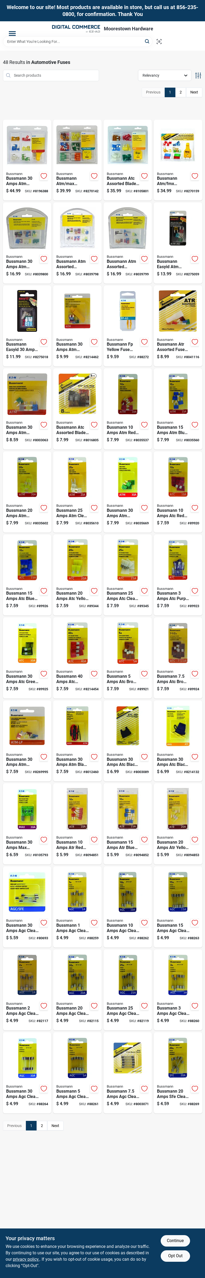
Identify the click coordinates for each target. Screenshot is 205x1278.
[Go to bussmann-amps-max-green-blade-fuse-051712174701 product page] (27, 823)
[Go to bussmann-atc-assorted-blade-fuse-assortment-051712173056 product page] (77, 409)
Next (194, 92)
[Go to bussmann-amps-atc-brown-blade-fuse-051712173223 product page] (128, 658)
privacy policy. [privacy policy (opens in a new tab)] (26, 1259)
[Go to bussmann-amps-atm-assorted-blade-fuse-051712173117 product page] (27, 741)
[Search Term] (77, 41)
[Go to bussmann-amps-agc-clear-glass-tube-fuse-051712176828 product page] (178, 907)
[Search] (147, 41)
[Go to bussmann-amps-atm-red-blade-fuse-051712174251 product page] (128, 409)
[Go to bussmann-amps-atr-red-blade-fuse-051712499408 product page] (77, 823)
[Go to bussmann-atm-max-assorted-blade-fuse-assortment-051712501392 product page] (77, 160)
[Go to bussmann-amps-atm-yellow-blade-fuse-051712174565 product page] (27, 492)
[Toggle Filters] (198, 75)
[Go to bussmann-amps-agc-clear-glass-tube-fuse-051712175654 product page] (27, 990)
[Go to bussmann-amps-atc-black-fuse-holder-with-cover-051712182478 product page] (178, 741)
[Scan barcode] (159, 41)
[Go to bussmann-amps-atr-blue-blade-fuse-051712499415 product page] (128, 823)
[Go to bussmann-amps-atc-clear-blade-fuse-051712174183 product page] (128, 575)
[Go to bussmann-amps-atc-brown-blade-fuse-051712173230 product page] (178, 658)
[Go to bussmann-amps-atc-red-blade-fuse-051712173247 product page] (178, 492)
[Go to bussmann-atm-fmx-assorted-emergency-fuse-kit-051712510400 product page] (178, 160)
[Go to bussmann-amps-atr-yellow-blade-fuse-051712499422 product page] (178, 823)
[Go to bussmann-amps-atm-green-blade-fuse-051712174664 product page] (128, 492)
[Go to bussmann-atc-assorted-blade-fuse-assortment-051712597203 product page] (128, 160)
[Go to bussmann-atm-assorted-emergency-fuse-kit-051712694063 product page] (77, 243)
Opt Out (175, 1255)
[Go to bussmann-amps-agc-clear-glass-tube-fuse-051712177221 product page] (77, 990)
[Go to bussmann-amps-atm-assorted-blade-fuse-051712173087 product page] (77, 326)
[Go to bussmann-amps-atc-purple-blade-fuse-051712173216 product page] (178, 575)
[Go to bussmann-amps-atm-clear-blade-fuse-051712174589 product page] (77, 492)
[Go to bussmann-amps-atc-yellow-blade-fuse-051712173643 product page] (77, 575)
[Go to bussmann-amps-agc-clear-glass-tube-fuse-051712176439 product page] (128, 1072)
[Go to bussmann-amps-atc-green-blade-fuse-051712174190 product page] (27, 658)
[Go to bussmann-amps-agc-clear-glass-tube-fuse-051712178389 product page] (128, 990)
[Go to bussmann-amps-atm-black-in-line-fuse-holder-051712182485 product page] (77, 741)
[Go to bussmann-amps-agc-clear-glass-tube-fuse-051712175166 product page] (77, 907)
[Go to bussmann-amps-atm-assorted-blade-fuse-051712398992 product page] (27, 409)
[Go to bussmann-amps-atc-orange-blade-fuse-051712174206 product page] (77, 658)
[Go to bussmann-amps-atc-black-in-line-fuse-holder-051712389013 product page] (128, 741)
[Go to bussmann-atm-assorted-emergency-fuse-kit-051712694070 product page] (128, 243)
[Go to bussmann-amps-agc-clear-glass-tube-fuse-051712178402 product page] (27, 1072)
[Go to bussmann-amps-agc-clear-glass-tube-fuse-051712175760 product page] (77, 1072)
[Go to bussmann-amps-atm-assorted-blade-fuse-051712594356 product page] (27, 160)
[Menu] (12, 33)
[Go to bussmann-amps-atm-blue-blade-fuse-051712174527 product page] (178, 409)
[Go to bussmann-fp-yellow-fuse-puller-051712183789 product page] (128, 326)
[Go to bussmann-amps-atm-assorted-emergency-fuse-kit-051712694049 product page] (27, 243)
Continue (175, 1240)
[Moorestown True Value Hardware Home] (76, 28)
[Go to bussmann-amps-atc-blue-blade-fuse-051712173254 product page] (27, 575)
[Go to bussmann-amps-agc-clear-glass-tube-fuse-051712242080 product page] (27, 907)
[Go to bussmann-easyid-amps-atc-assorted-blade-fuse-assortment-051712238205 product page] (27, 326)
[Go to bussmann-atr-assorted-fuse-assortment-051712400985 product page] (178, 326)
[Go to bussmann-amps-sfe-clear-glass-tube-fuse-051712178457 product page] (178, 1072)
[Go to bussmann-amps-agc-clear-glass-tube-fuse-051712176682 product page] (128, 907)
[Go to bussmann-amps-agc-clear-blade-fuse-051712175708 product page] (178, 990)
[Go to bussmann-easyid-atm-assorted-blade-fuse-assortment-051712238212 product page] (178, 243)
